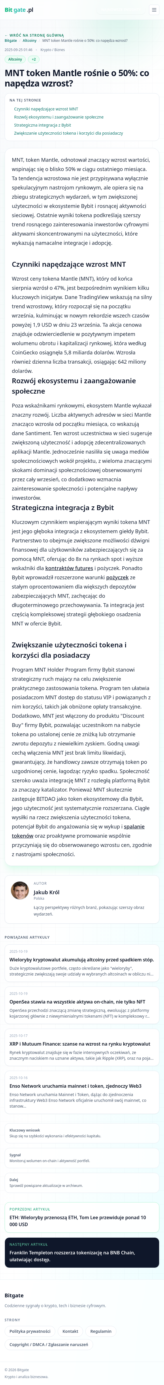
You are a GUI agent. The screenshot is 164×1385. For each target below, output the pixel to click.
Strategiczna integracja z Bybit (42, 125)
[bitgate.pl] (19, 10)
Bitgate (11, 40)
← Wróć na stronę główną (34, 35)
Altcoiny (29, 40)
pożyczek (117, 577)
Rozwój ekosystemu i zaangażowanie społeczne (58, 117)
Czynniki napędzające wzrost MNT (46, 109)
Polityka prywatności (30, 1331)
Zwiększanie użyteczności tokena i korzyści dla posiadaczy (68, 133)
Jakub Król (46, 892)
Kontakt (70, 1331)
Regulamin (100, 1331)
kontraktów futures (69, 568)
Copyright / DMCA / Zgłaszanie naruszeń (49, 1344)
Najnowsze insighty (121, 9)
